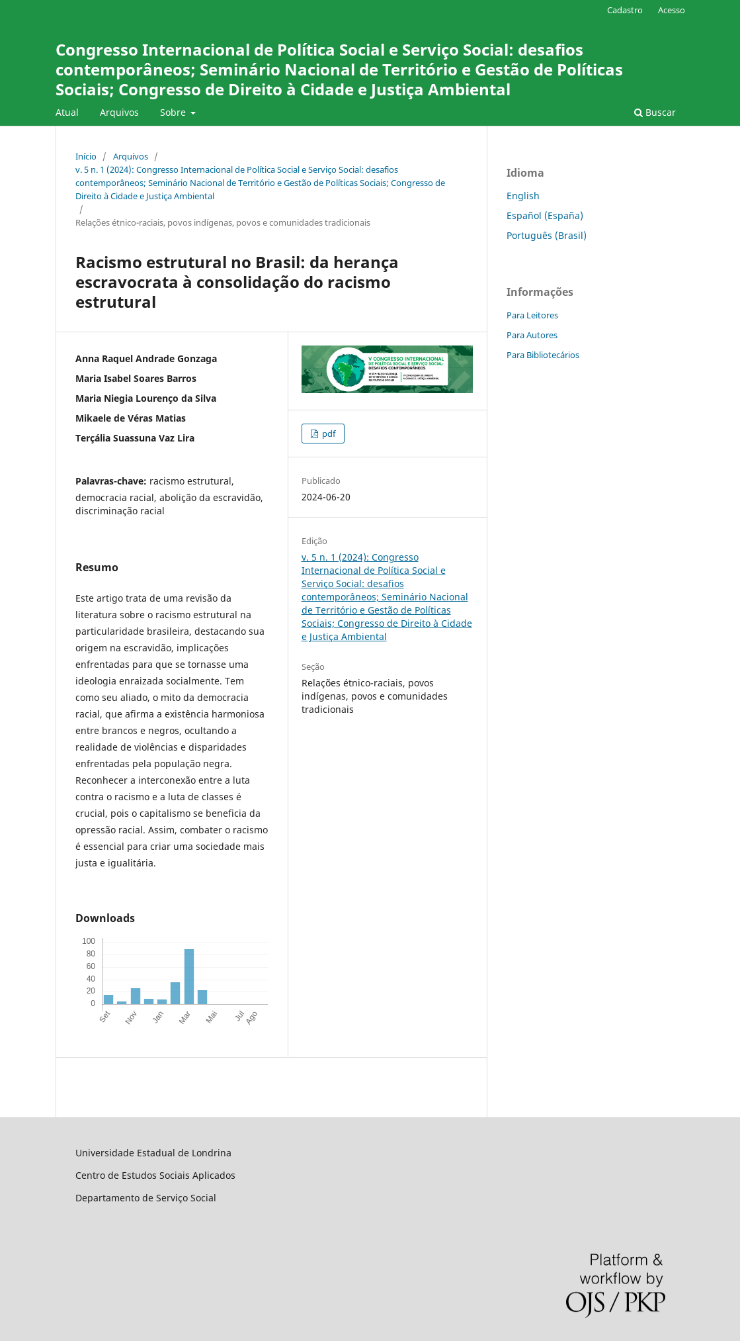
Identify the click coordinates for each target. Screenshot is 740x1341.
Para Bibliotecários (543, 355)
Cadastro (625, 10)
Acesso (671, 10)
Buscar (655, 112)
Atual (67, 112)
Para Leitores (532, 315)
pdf (327, 433)
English (523, 195)
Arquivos (119, 112)
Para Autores (532, 335)
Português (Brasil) (547, 235)
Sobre (174, 112)
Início (86, 156)
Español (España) (545, 215)
